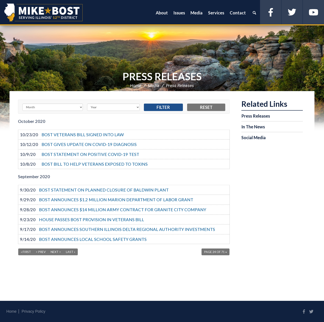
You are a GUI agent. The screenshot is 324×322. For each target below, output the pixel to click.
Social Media (253, 137)
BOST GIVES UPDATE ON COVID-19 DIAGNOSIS (89, 144)
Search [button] (254, 12)
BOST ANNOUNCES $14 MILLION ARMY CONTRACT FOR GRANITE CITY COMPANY (122, 209)
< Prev (41, 252)
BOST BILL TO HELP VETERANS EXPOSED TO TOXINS (95, 164)
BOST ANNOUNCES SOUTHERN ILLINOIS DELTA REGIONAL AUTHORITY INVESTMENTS (127, 229)
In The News (253, 126)
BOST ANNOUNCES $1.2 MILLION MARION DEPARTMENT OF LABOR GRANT (116, 199)
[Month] (52, 107)
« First (26, 252)
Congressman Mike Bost (43, 12)
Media (153, 85)
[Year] (113, 107)
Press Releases (162, 76)
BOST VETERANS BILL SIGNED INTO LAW (83, 134)
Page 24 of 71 (215, 252)
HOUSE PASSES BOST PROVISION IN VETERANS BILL (91, 219)
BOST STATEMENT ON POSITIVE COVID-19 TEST (90, 154)
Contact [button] (238, 12)
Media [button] (197, 12)
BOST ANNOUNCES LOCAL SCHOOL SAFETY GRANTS (93, 239)
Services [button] (216, 12)
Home (135, 85)
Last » (70, 252)
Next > (56, 252)
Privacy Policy (33, 311)
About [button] (162, 12)
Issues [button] (179, 12)
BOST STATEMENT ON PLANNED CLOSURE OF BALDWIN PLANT (104, 189)
